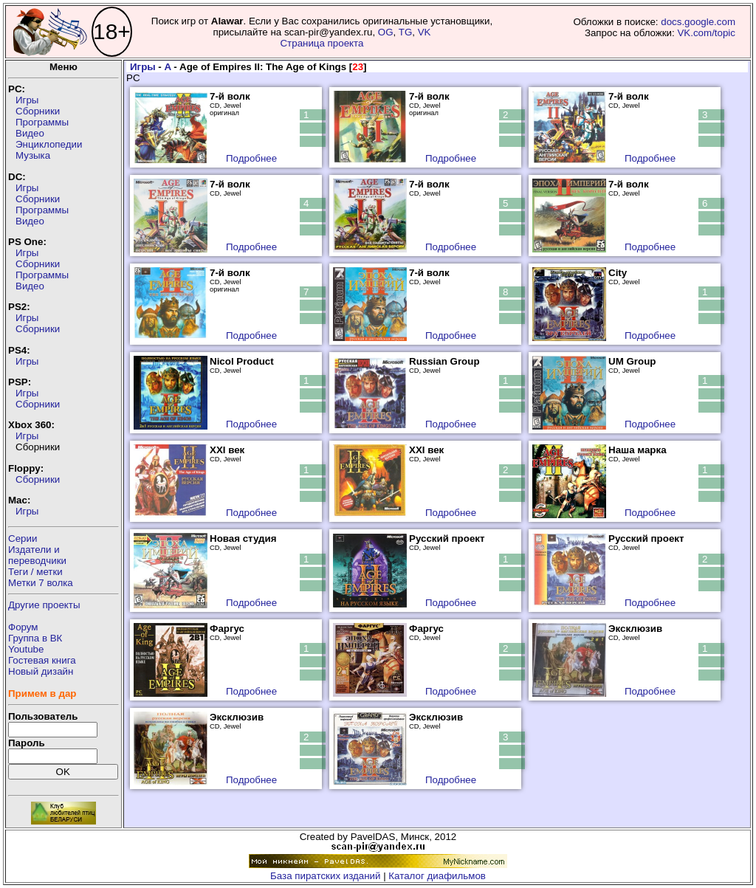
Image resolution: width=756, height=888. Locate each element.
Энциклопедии (49, 144)
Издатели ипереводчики (37, 555)
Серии (22, 538)
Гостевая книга (42, 660)
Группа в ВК (35, 638)
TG (406, 32)
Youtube (26, 649)
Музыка (33, 155)
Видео (30, 133)
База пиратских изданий (325, 875)
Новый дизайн (40, 671)
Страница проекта (321, 43)
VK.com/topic (706, 32)
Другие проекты (44, 604)
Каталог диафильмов (437, 875)
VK (424, 32)
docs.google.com (698, 21)
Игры (27, 100)
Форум (23, 627)
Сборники (38, 111)
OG (386, 32)
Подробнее (251, 158)
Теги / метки (35, 571)
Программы (42, 122)
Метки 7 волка (40, 582)
